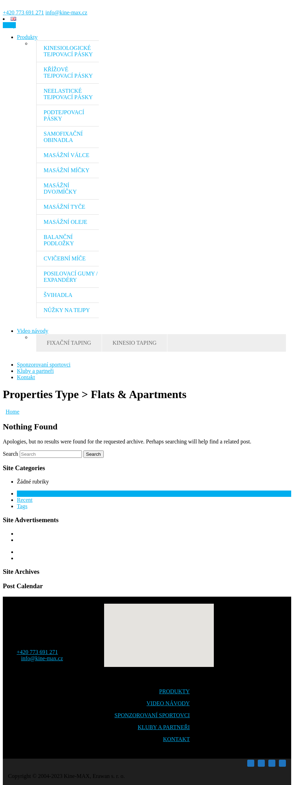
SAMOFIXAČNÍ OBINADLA (63, 137)
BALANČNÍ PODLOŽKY (59, 240)
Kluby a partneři (35, 371)
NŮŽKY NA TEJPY (67, 310)
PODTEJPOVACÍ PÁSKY (64, 115)
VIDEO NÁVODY (168, 703)
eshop (9, 25)
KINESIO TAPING (134, 343)
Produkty (27, 37)
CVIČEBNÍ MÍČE (65, 258)
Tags (22, 506)
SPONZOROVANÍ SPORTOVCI (152, 715)
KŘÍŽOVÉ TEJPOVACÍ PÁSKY (68, 72)
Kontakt (26, 377)
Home (12, 412)
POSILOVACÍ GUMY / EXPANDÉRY (71, 277)
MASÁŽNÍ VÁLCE (66, 155)
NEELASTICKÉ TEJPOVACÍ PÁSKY (68, 94)
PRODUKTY (174, 691)
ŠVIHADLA (58, 295)
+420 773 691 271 (23, 12)
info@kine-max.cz (66, 12)
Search (10, 454)
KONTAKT (176, 739)
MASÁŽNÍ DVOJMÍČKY (60, 188)
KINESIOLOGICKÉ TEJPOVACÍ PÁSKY (68, 51)
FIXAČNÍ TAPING (69, 343)
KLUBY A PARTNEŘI (164, 727)
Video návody (32, 331)
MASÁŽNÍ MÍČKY (66, 170)
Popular (25, 494)
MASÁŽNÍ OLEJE (65, 222)
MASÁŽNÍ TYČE (64, 207)
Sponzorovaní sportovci (43, 365)
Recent (24, 500)
